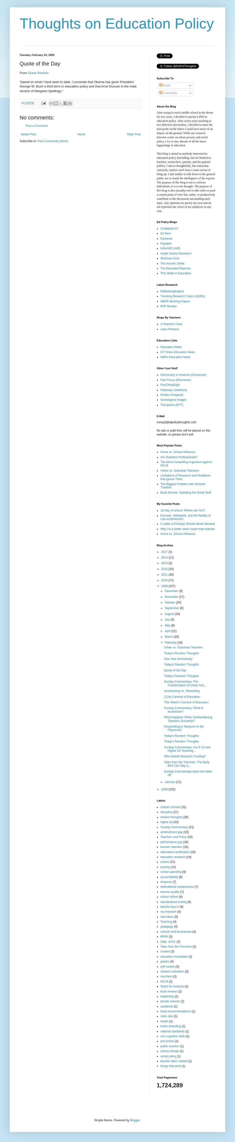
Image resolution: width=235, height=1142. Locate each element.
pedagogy (166, 926)
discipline (166, 812)
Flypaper (166, 243)
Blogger (135, 1120)
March (169, 636)
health (164, 1021)
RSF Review (168, 306)
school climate (169, 1051)
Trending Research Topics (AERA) (182, 296)
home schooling (170, 1026)
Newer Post (28, 134)
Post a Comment (36, 125)
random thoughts (171, 817)
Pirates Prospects (171, 395)
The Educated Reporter (175, 268)
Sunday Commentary (174, 827)
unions (164, 862)
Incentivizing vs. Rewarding (182, 691)
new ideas (167, 917)
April (168, 631)
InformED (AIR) (170, 248)
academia (166, 1006)
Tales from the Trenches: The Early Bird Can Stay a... (187, 764)
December (172, 591)
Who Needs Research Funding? (185, 756)
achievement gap (171, 832)
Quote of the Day (175, 670)
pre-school (167, 1041)
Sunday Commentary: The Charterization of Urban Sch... (185, 683)
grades (164, 961)
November (172, 597)
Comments (168, 93)
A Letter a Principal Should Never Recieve (187, 524)
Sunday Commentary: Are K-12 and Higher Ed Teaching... (187, 749)
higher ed (166, 822)
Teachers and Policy (173, 837)
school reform (169, 897)
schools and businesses (175, 931)
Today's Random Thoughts (181, 653)
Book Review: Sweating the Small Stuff (185, 492)
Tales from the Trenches (176, 946)
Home (81, 134)
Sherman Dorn (169, 258)
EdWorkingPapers (172, 291)
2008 (165, 789)
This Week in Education (175, 273)
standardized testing (173, 902)
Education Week (171, 347)
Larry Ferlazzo (169, 329)
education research (172, 857)
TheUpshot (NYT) (171, 405)
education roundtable (174, 956)
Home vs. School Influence (177, 452)
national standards (172, 1031)
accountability (169, 877)
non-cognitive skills (172, 1036)
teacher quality (169, 892)
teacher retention (171, 847)
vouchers (166, 976)
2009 (165, 586)
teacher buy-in (169, 907)
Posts (164, 85)
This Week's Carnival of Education (186, 702)
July (168, 619)
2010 (165, 580)
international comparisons (177, 886)
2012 (165, 569)
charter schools (170, 807)
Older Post (134, 134)
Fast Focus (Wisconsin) (175, 380)
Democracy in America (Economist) (183, 375)
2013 (165, 563)
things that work (170, 1066)
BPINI (164, 936)
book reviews (168, 991)
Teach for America (172, 986)
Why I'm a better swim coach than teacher (187, 529)
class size (166, 1016)
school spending (171, 872)
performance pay (171, 842)
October (170, 602)
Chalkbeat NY (169, 228)
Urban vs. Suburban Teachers (179, 470)
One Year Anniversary (178, 659)
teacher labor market (173, 1061)
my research (168, 911)
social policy (168, 1056)
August (170, 614)
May (168, 625)
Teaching (166, 921)
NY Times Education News (177, 352)
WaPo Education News (175, 357)
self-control (167, 966)
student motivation (172, 971)
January (170, 782)
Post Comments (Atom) (52, 141)
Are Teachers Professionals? (179, 457)
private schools (170, 1001)
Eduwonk (166, 238)
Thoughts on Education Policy (117, 23)
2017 (165, 552)
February (171, 642)
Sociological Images (173, 400)
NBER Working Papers (175, 301)
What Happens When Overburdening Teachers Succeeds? (188, 719)
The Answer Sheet (172, 263)
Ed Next (165, 233)
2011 (165, 574)
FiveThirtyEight (170, 385)
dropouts (166, 882)
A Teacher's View (171, 324)
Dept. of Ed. (168, 941)
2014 (165, 557)
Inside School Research (175, 253)
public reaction (169, 1046)
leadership (167, 996)
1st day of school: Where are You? (182, 510)
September (172, 608)
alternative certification (174, 852)
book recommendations (175, 1011)
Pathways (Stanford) (173, 390)
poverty (165, 867)
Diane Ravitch (38, 73)
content (165, 951)
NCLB (164, 981)
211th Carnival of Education (182, 696)
